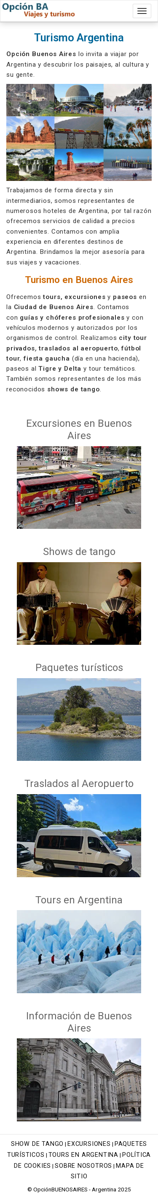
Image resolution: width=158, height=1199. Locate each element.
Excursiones (89, 1144)
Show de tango (37, 1144)
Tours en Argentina (83, 1155)
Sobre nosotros (83, 1165)
